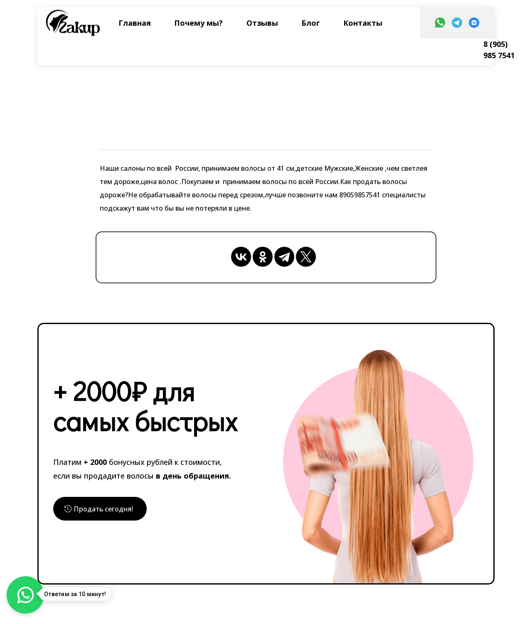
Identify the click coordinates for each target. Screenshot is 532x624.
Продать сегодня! (107, 508)
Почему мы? (198, 23)
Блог (310, 23)
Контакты (362, 23)
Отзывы (262, 23)
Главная (134, 23)
